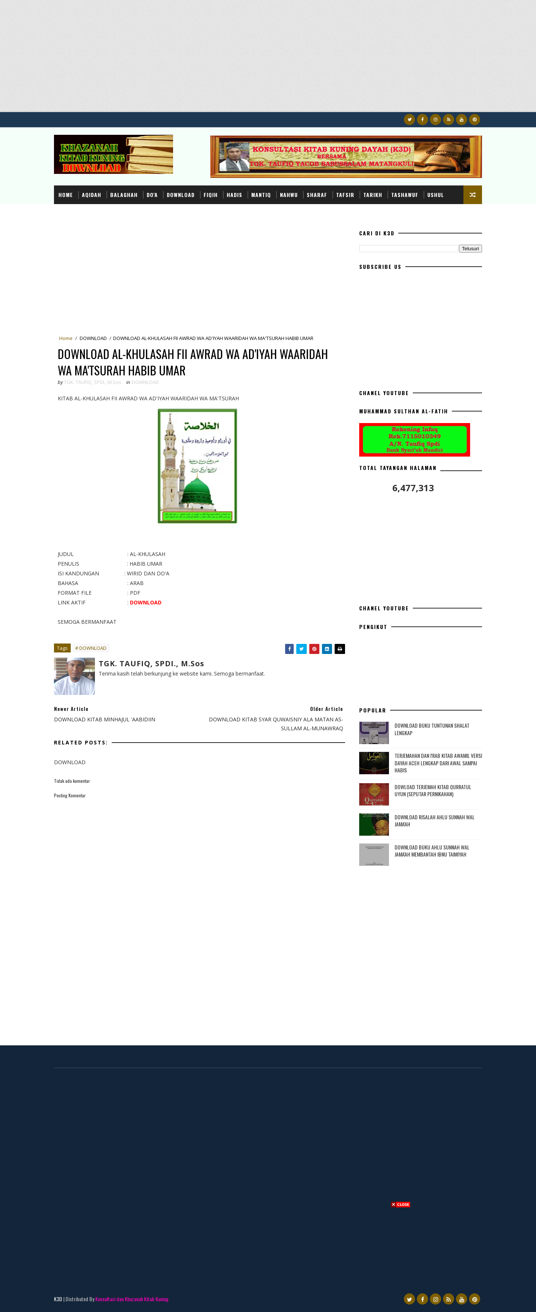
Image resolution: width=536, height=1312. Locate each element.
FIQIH (211, 194)
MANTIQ (261, 194)
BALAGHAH (124, 194)
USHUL (435, 194)
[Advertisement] (223, 60)
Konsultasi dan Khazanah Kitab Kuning (132, 1299)
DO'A (152, 194)
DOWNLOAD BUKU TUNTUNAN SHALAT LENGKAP (432, 729)
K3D (58, 1299)
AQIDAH (91, 194)
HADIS (234, 194)
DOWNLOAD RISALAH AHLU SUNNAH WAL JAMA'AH (435, 820)
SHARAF (317, 194)
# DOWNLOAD (90, 648)
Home (65, 194)
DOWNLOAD (181, 194)
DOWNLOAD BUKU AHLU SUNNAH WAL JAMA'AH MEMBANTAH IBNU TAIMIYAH (432, 850)
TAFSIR (345, 194)
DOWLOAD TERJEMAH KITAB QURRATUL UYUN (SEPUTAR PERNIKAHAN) (433, 790)
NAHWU (289, 194)
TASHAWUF (404, 194)
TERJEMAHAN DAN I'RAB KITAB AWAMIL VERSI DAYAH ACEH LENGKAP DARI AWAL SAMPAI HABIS (438, 763)
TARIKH (372, 194)
